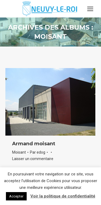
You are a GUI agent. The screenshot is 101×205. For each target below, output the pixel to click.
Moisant (19, 152)
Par (37, 152)
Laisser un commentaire (32, 159)
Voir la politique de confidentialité (62, 196)
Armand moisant (33, 144)
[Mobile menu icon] (90, 8)
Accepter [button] (16, 196)
